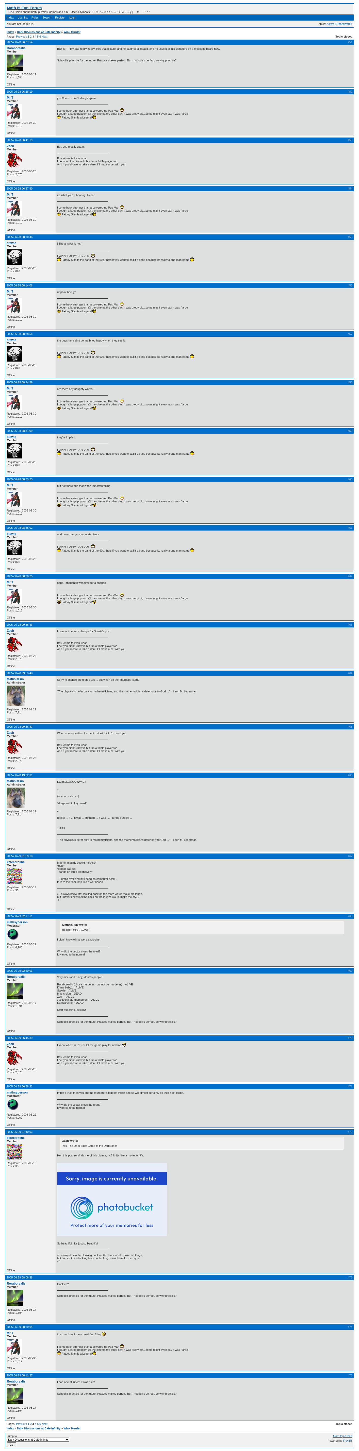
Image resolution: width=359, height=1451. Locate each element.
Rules (35, 17)
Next (44, 36)
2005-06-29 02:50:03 (19, 970)
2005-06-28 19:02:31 (19, 775)
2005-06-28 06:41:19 (19, 140)
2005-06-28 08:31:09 (19, 430)
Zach (10, 146)
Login (72, 17)
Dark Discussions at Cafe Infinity (38, 31)
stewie (11, 243)
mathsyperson (17, 922)
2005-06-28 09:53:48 (19, 673)
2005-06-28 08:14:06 (19, 285)
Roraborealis (16, 48)
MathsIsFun (15, 679)
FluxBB (347, 1440)
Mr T (10, 97)
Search (46, 17)
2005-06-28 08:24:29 (19, 382)
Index (10, 17)
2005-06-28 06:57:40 (19, 188)
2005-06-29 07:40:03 (19, 1131)
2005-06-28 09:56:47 (19, 726)
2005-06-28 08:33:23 (19, 479)
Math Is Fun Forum (24, 8)
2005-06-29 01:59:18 (19, 856)
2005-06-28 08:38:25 (19, 576)
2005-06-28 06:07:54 (19, 42)
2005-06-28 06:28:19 (19, 91)
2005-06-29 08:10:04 (19, 1326)
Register (60, 17)
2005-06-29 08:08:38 (19, 1277)
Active (330, 23)
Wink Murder (71, 31)
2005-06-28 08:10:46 (19, 236)
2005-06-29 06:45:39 (19, 1037)
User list (23, 17)
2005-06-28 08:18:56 (19, 333)
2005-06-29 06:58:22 (19, 1086)
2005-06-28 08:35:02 (19, 527)
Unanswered (344, 23)
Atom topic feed (342, 1436)
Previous (21, 36)
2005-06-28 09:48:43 (19, 624)
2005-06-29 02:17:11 (19, 916)
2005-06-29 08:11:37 (19, 1375)
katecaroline (16, 862)
